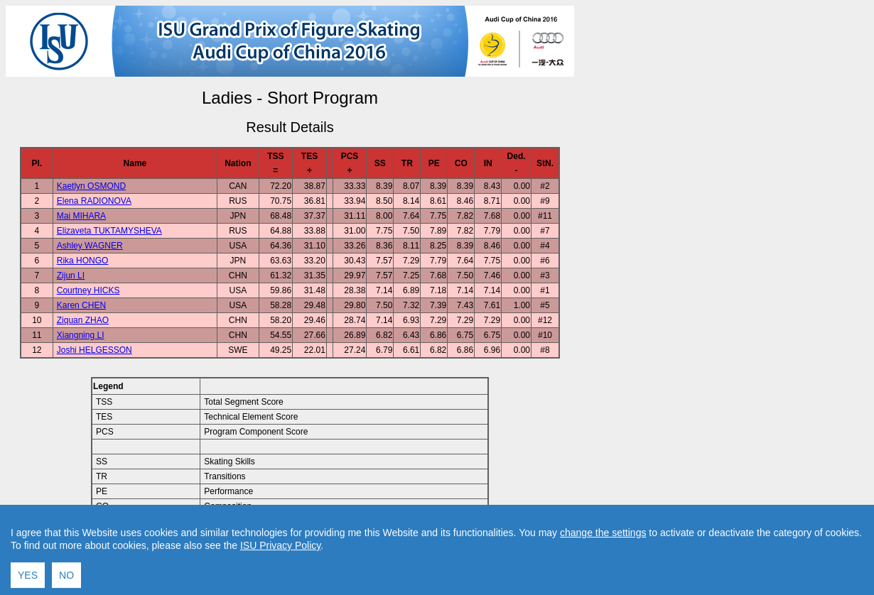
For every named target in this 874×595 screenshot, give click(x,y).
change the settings (603, 580)
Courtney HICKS (88, 290)
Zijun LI (71, 275)
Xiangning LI (80, 335)
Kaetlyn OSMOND (91, 186)
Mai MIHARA (81, 216)
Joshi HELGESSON (94, 350)
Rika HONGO (83, 261)
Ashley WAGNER (90, 246)
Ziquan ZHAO (83, 320)
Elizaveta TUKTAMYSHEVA (109, 231)
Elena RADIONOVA (94, 201)
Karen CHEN (81, 305)
